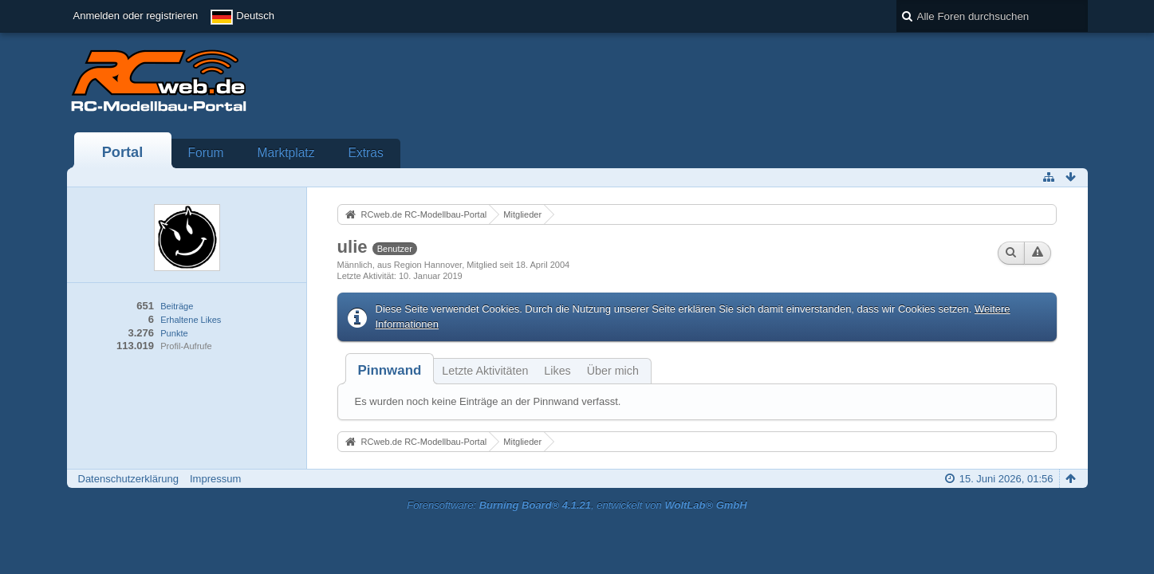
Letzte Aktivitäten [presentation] (485, 370)
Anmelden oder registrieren (136, 16)
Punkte (173, 333)
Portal (123, 152)
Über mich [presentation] (613, 370)
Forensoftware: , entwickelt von (576, 505)
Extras (366, 152)
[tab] (390, 370)
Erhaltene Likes (190, 319)
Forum (206, 152)
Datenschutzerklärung (128, 479)
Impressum (215, 479)
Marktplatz (286, 152)
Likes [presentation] (557, 370)
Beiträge (176, 306)
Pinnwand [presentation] (390, 370)
